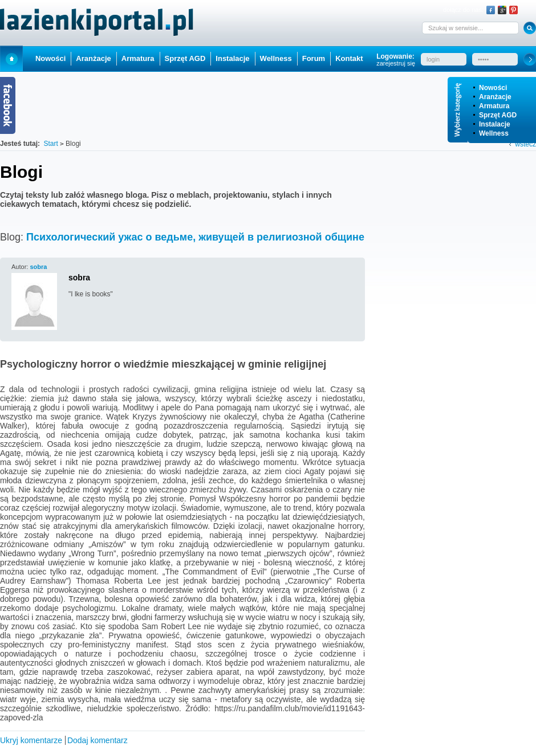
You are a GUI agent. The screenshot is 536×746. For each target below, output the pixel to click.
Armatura (494, 106)
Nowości (493, 88)
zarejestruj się (395, 63)
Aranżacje (495, 97)
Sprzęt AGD (498, 115)
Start (11, 58)
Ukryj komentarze (31, 740)
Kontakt (349, 58)
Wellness (494, 133)
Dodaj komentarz (97, 740)
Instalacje (494, 124)
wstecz (525, 144)
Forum (313, 58)
